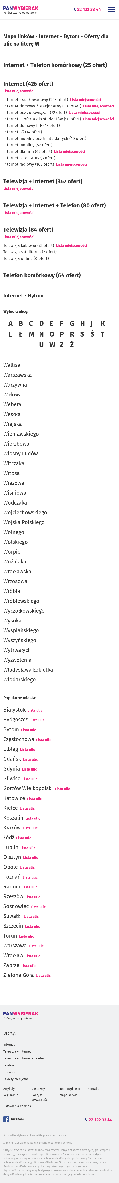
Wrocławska (17, 571)
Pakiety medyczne (16, 1079)
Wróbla (11, 591)
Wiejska (12, 424)
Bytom (11, 729)
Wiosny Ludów (20, 453)
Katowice (14, 798)
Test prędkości (70, 1089)
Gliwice (11, 778)
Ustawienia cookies (17, 1106)
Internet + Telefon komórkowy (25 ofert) (55, 65)
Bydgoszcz (15, 719)
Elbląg (10, 749)
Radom (11, 887)
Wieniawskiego (21, 434)
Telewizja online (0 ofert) (26, 259)
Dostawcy (38, 1089)
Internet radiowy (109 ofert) (28, 165)
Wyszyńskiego (19, 640)
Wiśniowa (14, 493)
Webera (12, 404)
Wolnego (13, 532)
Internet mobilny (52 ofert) (27, 145)
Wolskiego (15, 542)
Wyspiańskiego (21, 630)
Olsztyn (12, 857)
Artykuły (9, 1089)
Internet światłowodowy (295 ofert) (35, 100)
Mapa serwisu (69, 1095)
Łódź (8, 837)
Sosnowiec (16, 906)
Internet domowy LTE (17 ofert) (31, 126)
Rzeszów (13, 896)
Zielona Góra (18, 975)
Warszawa (15, 945)
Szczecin (13, 926)
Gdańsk (12, 759)
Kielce (10, 808)
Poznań (12, 877)
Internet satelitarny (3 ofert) (29, 158)
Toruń (10, 936)
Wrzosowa (15, 581)
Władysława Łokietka (28, 670)
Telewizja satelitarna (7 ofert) (30, 252)
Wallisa (11, 365)
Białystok (14, 710)
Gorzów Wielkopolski (28, 788)
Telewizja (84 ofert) (28, 230)
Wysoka (12, 621)
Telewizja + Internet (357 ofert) (42, 181)
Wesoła (12, 414)
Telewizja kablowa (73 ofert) (28, 246)
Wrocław (13, 955)
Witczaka (13, 463)
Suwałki (12, 916)
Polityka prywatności (39, 1097)
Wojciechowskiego (25, 512)
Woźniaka (14, 562)
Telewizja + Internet (17, 1051)
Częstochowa (18, 739)
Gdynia (11, 769)
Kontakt (93, 1089)
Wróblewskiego (21, 601)
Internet (9, 1044)
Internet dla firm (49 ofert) (27, 152)
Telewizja (9, 1072)
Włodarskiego (19, 680)
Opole (10, 867)
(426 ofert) (28, 84)
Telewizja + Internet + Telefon (24, 1058)
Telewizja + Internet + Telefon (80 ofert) (54, 206)
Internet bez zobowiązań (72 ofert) (35, 113)
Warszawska (17, 375)
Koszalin (13, 818)
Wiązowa (13, 483)
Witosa (11, 473)
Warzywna (15, 385)
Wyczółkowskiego (24, 611)
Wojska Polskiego (24, 522)
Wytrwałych (17, 650)
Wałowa (12, 395)
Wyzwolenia (17, 660)
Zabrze (11, 965)
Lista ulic (35, 710)
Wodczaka (15, 503)
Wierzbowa (16, 444)
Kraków (12, 828)
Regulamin (10, 1095)
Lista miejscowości (18, 91)
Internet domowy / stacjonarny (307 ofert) (42, 106)
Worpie (11, 552)
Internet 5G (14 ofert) (22, 132)
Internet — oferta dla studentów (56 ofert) (42, 119)
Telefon (8, 1065)
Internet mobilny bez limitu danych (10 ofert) (44, 139)
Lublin (10, 847)
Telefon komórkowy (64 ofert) (42, 275)
